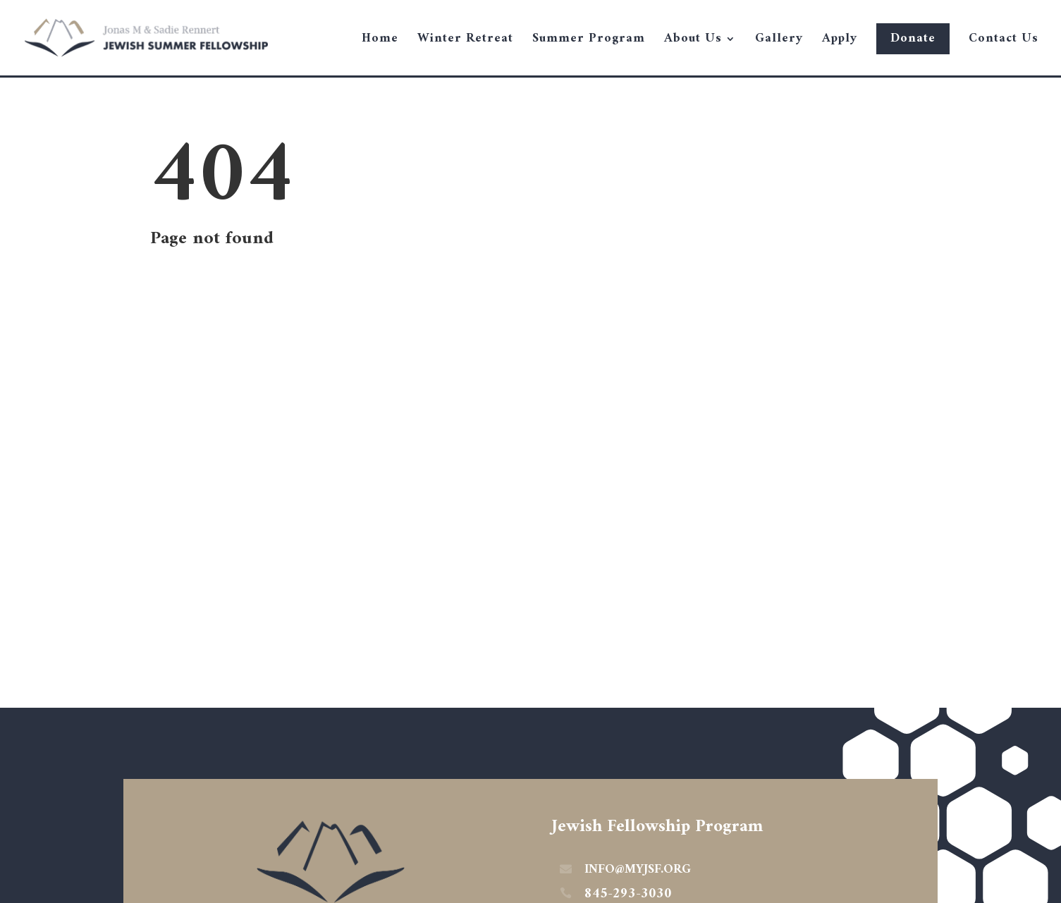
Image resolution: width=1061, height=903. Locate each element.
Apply (839, 41)
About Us (693, 41)
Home (380, 41)
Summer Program (588, 41)
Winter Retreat (465, 41)
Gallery (779, 41)
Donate (913, 38)
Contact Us (1003, 41)
